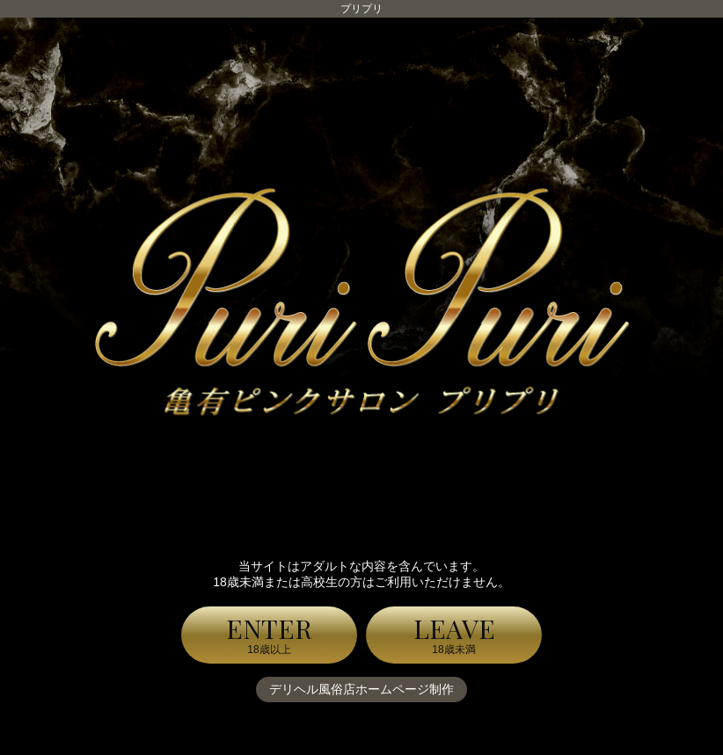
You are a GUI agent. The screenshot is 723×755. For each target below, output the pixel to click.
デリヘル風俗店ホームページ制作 (361, 689)
